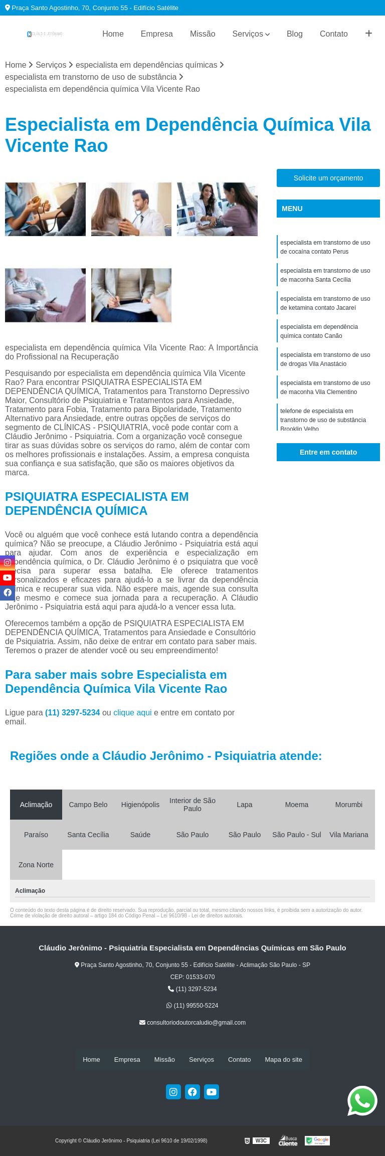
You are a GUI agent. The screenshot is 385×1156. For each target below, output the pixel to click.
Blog (295, 34)
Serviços (248, 34)
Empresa (157, 34)
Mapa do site (283, 1059)
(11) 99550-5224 (192, 1005)
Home (113, 34)
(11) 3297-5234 (73, 712)
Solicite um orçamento (328, 178)
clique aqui (132, 712)
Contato (334, 34)
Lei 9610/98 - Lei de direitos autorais (201, 915)
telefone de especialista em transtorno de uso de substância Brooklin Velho (323, 420)
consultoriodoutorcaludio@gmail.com (192, 1022)
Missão (203, 34)
